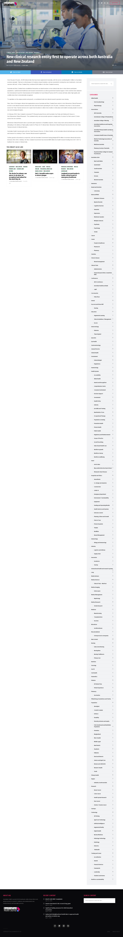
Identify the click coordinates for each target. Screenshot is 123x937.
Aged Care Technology (99, 820)
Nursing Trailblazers (99, 654)
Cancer (93, 235)
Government (94, 356)
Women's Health (98, 767)
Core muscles (94, 293)
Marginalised (97, 734)
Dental (93, 300)
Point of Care (97, 520)
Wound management (99, 261)
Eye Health (94, 341)
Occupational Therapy (99, 416)
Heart (43, 166)
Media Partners (95, 576)
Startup (96, 565)
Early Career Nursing (99, 646)
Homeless (96, 730)
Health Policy (97, 401)
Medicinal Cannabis (99, 217)
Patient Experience (99, 687)
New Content (29, 52)
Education (93, 311)
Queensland (64, 171)
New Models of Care (99, 412)
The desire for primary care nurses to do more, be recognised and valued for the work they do (18, 176)
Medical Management (96, 594)
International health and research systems (102, 568)
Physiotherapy (97, 105)
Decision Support (98, 393)
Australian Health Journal (14, 65)
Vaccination (97, 695)
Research (36, 52)
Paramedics (94, 676)
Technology (94, 812)
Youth (95, 771)
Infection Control (98, 512)
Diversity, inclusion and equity (101, 721)
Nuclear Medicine (98, 834)
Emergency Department (67, 166)
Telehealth (96, 849)
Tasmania (96, 172)
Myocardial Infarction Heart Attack (103, 468)
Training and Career (96, 853)
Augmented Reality (99, 827)
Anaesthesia (97, 479)
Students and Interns (99, 875)
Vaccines (96, 620)
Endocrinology (95, 326)
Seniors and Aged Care (99, 760)
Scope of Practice (98, 438)
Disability (96, 717)
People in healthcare (99, 243)
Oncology (93, 665)
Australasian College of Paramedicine (103, 117)
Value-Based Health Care (100, 445)
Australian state (95, 157)
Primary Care (12, 168)
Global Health (94, 352)
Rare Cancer (97, 801)
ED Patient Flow (98, 684)
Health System (20, 52)
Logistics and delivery (99, 550)
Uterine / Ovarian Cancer (100, 805)
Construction (97, 486)
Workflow (96, 531)
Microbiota (94, 624)
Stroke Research (98, 606)
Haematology (94, 367)
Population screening (99, 419)
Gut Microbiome (98, 628)
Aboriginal (96, 706)
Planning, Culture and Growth (101, 516)
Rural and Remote (98, 756)
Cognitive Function (99, 206)
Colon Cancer (97, 793)
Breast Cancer (97, 790)
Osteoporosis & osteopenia (101, 635)
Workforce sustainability (97, 879)
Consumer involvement (100, 390)
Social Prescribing (98, 442)
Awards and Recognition (100, 382)
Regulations (97, 364)
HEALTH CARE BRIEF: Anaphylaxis (53, 899)
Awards (96, 860)
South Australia (98, 168)
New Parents (97, 745)
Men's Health (97, 738)
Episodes (93, 338)
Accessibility (97, 375)
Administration (98, 269)
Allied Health (94, 98)
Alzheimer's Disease (99, 198)
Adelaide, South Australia (100, 782)
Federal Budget (98, 360)
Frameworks (97, 868)
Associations (94, 109)
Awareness (94, 183)
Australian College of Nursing (101, 120)
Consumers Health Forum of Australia (103, 135)
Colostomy (97, 191)
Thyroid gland (97, 334)
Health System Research (100, 797)
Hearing (96, 308)
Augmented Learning (99, 315)
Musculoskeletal (95, 632)
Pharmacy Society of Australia (101, 148)
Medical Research (95, 602)
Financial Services (98, 864)
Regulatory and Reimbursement (102, 434)
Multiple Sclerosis (98, 220)
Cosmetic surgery (98, 710)
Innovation (94, 557)
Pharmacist (97, 246)
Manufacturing (98, 613)
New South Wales (98, 161)
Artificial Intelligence (99, 823)
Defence (96, 714)
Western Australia (98, 179)
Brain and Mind (95, 194)
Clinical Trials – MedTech (100, 583)
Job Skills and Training (99, 408)
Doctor (96, 323)
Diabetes (96, 330)
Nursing (25, 166)
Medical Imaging (95, 587)
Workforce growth (98, 449)
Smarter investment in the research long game (58, 903)
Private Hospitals (98, 524)
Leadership (12, 166)
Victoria (96, 176)
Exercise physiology (99, 102)
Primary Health (95, 775)
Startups (93, 808)
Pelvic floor (97, 297)
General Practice (95, 349)
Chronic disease (95, 258)
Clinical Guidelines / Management (102, 319)
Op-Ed (93, 669)
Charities (93, 254)
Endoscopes (38, 166)
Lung (92, 572)
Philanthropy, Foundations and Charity (101, 699)
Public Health (97, 431)
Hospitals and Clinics (96, 475)
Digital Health (97, 831)
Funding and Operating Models (102, 505)
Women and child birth (100, 764)
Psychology (97, 228)
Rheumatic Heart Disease (100, 472)
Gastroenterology (95, 345)
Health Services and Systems (101, 509)
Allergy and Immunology (100, 542)
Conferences (94, 278)
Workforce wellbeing (99, 457)
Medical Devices (95, 579)
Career (93, 239)
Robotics (96, 846)
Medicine (93, 609)
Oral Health (94, 673)
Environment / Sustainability (101, 498)
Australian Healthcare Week (101, 285)
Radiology (96, 842)
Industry (96, 405)
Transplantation (98, 617)
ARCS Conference (98, 282)
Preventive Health (98, 423)
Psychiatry (96, 224)
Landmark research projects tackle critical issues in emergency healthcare (70, 175)
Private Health (97, 427)
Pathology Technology (99, 838)
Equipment (97, 501)
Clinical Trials (11, 52)
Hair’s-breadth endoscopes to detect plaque (44, 174)
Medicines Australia (99, 144)
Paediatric (96, 749)
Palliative (96, 753)
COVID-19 (96, 490)
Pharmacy (96, 250)
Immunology (94, 539)
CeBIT (95, 289)
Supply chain (97, 553)
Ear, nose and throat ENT (97, 304)
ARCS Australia (97, 113)
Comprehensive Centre (100, 386)
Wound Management (99, 535)
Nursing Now (97, 650)
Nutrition (93, 661)
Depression (97, 213)
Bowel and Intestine (96, 187)
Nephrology (97, 598)
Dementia (96, 209)
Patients (93, 680)
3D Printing (96, 816)
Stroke (95, 232)
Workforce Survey (98, 453)
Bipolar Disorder (98, 202)
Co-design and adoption (100, 483)
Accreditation (97, 857)
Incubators (97, 561)
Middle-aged (97, 741)
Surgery (96, 527)
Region (93, 779)
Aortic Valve (97, 464)
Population (94, 702)
